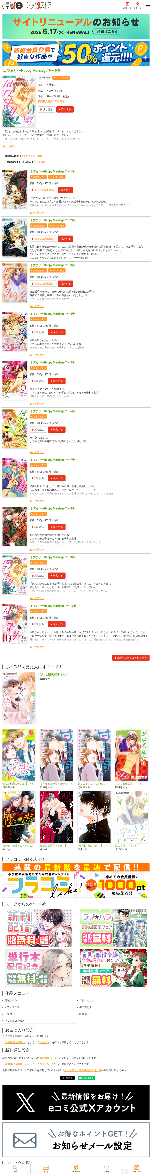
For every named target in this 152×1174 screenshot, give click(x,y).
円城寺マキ (55, 84)
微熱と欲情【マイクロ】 (53, 845)
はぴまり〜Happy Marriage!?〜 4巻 (52, 313)
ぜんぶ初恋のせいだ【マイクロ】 (19, 783)
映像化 (83, 1014)
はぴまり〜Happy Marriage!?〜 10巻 (53, 605)
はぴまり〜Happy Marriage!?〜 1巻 (52, 171)
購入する (65, 190)
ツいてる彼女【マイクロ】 (130, 783)
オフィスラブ (12, 1007)
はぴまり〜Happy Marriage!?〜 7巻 (52, 459)
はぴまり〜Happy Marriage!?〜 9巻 (52, 557)
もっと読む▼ (9, 146)
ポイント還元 (62, 77)
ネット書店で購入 (14, 1020)
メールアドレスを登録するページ (82, 1070)
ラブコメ (10, 1014)
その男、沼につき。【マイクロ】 (95, 845)
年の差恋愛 (85, 1007)
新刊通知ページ (48, 1058)
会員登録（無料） (15, 1042)
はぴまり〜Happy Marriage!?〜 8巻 (52, 508)
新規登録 (127, 5)
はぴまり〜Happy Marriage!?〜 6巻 (52, 411)
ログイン (138, 5)
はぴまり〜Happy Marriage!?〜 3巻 (52, 265)
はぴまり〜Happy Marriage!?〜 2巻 (52, 220)
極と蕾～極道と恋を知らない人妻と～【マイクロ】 (19, 845)
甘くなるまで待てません (91, 783)
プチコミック (56, 90)
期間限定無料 (39, 177)
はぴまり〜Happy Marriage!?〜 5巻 (52, 362)
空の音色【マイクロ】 (127, 845)
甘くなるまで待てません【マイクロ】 (57, 783)
